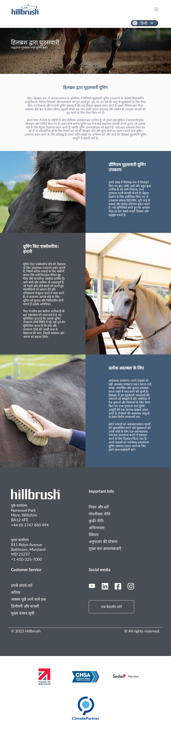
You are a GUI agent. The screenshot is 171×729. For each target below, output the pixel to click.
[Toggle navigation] (158, 9)
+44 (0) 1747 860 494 (30, 525)
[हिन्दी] (144, 23)
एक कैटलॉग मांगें (111, 607)
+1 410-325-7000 (26, 559)
